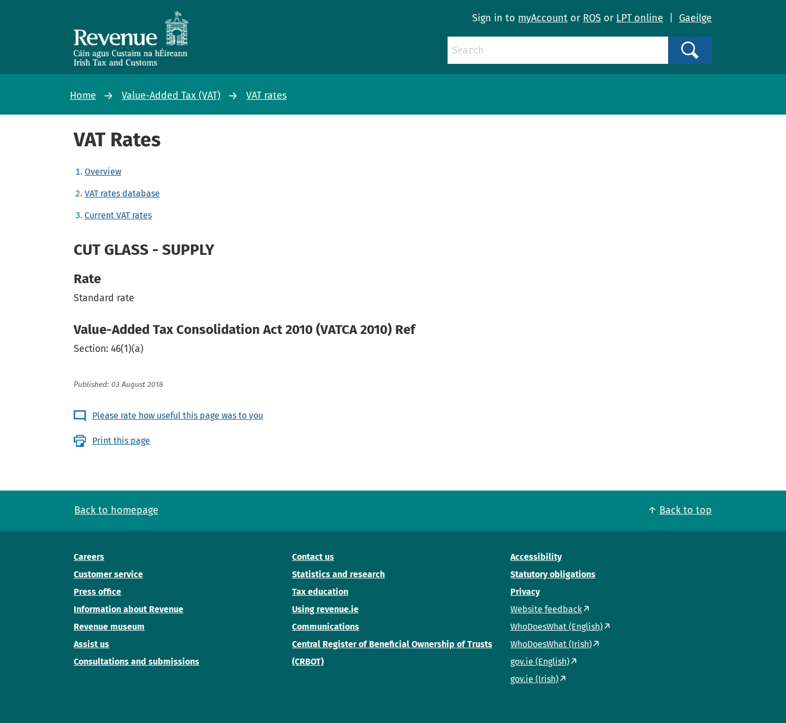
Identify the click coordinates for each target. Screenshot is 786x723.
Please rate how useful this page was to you (177, 415)
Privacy (525, 592)
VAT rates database (122, 193)
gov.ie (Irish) (534, 679)
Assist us (91, 644)
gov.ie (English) (539, 661)
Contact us (313, 557)
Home (83, 95)
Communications (325, 627)
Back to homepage (116, 510)
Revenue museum (109, 627)
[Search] (558, 50)
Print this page (121, 440)
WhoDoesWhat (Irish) (551, 644)
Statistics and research (338, 574)
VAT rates (266, 95)
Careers (89, 557)
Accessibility (536, 557)
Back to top (685, 510)
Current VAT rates (118, 215)
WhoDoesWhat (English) (556, 627)
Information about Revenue (128, 609)
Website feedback (546, 609)
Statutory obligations (553, 574)
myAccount (543, 18)
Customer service (108, 574)
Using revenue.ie (325, 609)
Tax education (320, 592)
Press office (97, 592)
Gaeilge (695, 18)
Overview (103, 171)
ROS (592, 18)
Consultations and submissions (136, 661)
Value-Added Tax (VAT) (171, 95)
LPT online (639, 18)
